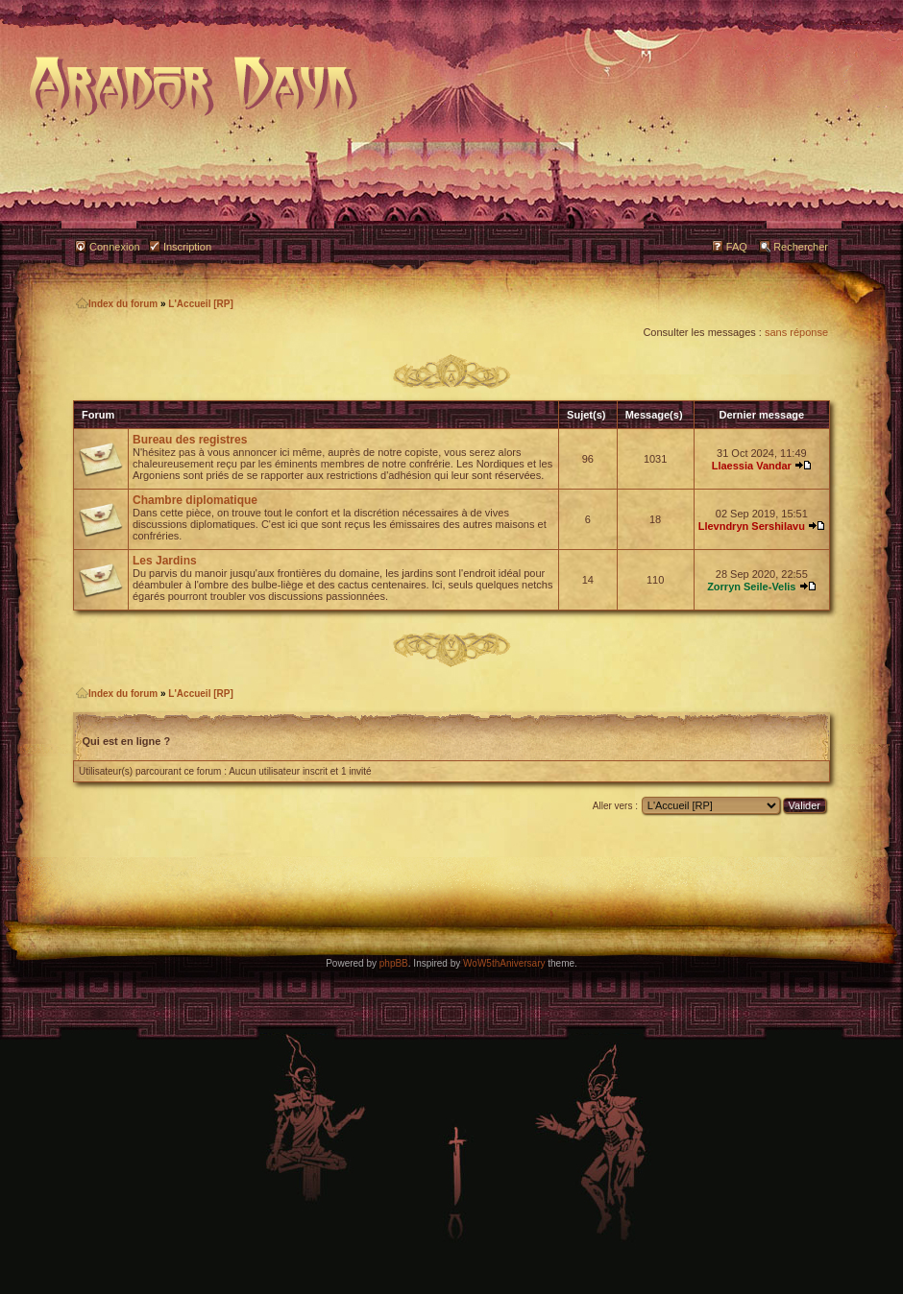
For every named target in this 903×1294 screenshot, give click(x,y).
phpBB (393, 963)
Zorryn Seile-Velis (751, 586)
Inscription (187, 246)
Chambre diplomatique (195, 500)
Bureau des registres (190, 439)
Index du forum (117, 304)
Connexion (114, 246)
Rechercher (800, 246)
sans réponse (796, 332)
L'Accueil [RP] (200, 304)
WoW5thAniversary (504, 963)
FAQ (736, 246)
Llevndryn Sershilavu (751, 526)
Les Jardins (165, 560)
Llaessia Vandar (752, 465)
